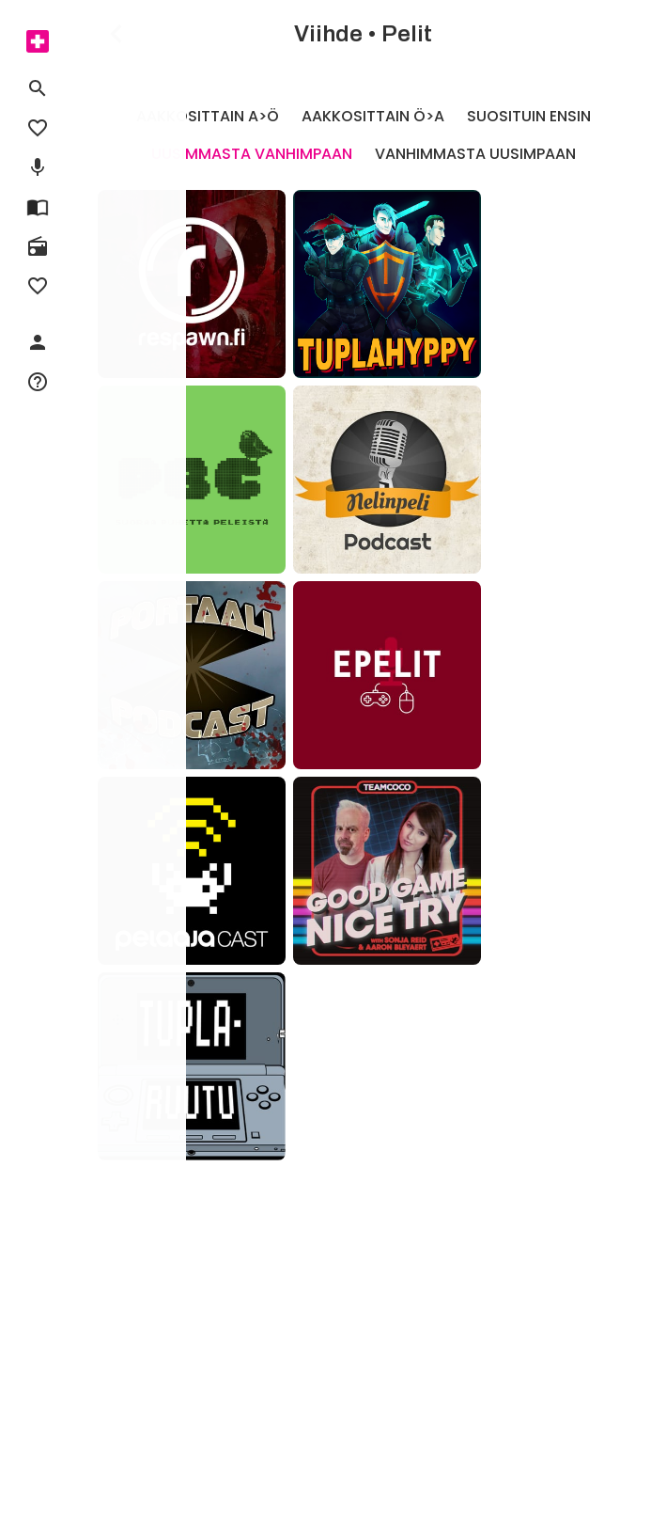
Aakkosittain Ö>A (373, 116)
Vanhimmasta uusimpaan (475, 154)
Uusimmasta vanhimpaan (251, 154)
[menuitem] (37, 41)
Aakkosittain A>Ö (207, 116)
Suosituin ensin (529, 116)
